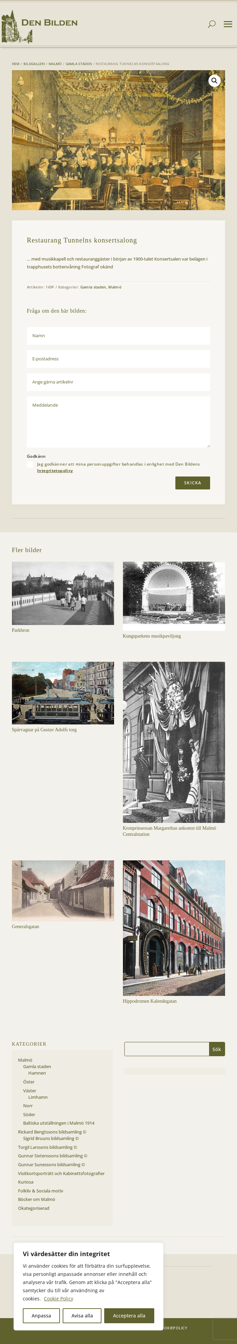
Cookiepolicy (172, 1327)
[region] (88, 1286)
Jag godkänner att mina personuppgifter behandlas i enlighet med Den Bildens (118, 467)
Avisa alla (82, 1315)
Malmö (55, 63)
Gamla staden (79, 63)
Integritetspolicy (55, 470)
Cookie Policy (58, 1298)
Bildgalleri (34, 63)
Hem (16, 63)
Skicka (192, 483)
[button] (214, 81)
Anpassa (41, 1315)
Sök (216, 1049)
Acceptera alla (129, 1315)
